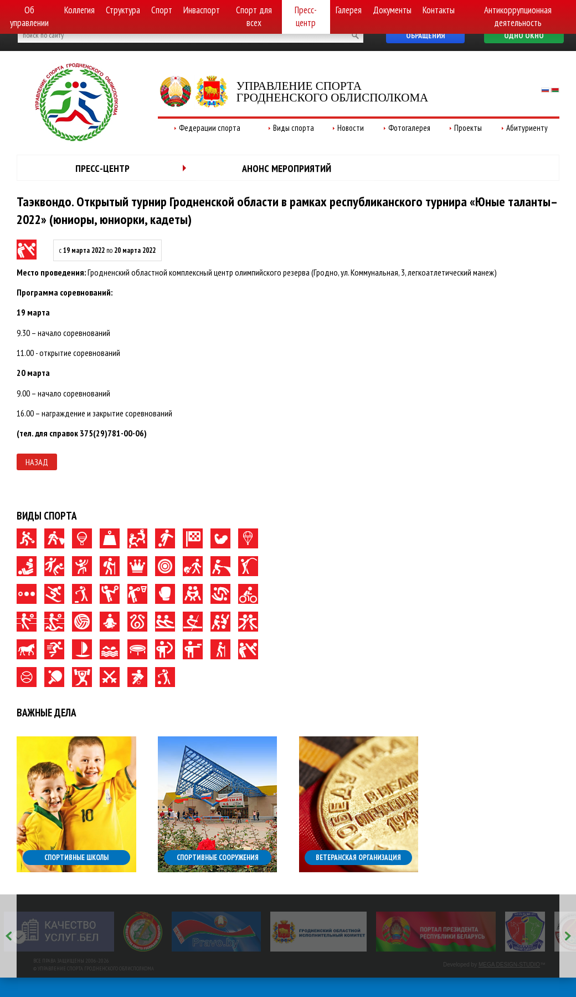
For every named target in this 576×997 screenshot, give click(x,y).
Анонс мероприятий (286, 168)
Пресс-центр (306, 16)
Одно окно (524, 35)
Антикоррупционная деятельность (518, 16)
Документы (392, 10)
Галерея (349, 10)
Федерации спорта (209, 128)
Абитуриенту (527, 128)
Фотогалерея (409, 128)
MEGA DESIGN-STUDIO (509, 965)
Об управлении (29, 16)
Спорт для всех (254, 16)
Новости (350, 128)
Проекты (468, 128)
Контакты (439, 10)
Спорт (161, 10)
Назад (36, 461)
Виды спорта (293, 128)
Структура (123, 10)
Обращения (425, 35)
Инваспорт (201, 10)
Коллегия (79, 10)
